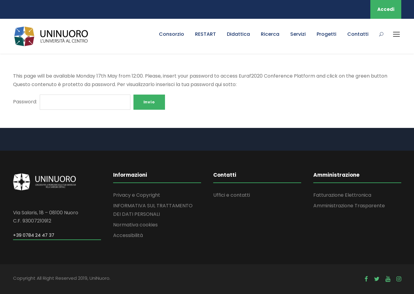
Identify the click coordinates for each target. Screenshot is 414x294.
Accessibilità (128, 235)
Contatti (358, 34)
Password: (71, 101)
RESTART (205, 34)
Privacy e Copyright (136, 195)
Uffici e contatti (231, 195)
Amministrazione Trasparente (349, 205)
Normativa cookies (135, 224)
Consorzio (171, 34)
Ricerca (270, 34)
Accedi (385, 9)
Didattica (238, 34)
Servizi (298, 34)
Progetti (326, 34)
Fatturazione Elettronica (342, 195)
